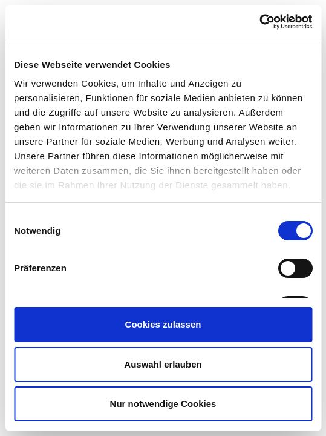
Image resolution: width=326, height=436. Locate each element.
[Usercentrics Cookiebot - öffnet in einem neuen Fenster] (259, 22)
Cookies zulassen (163, 324)
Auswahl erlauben (162, 364)
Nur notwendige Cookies (163, 403)
